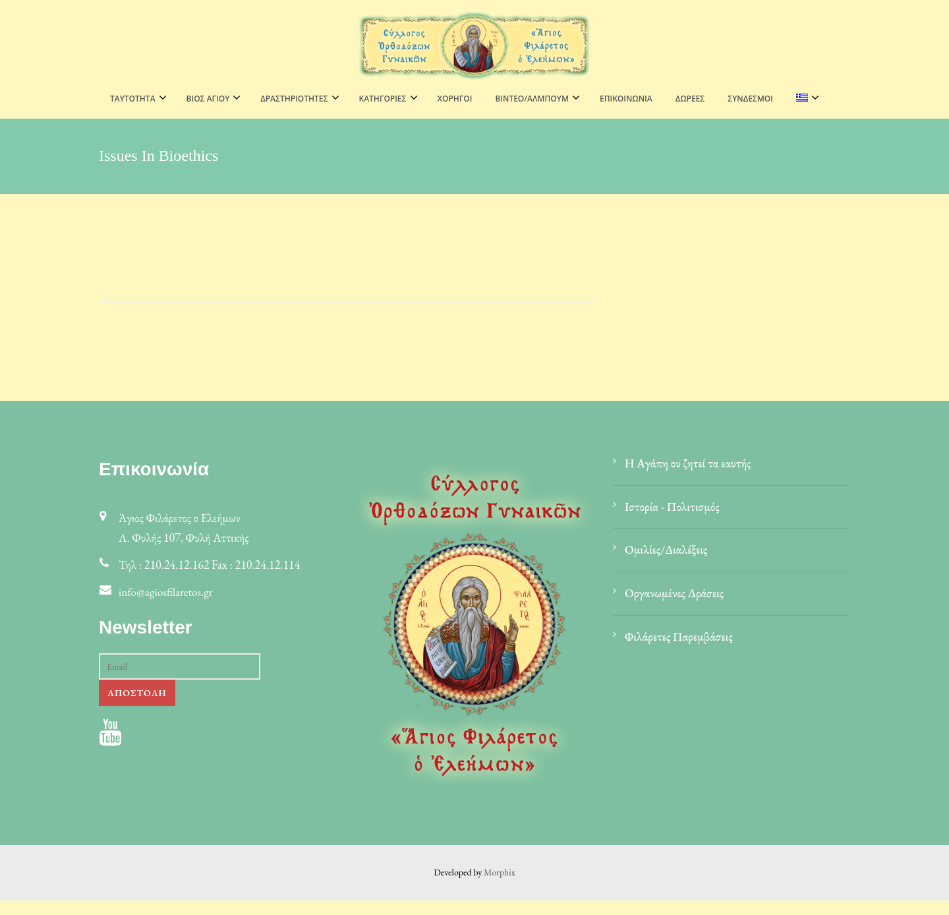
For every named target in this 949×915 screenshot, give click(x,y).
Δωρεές (690, 98)
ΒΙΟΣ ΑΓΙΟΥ (208, 98)
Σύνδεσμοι (750, 98)
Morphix (499, 887)
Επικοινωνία (626, 98)
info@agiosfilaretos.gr (167, 606)
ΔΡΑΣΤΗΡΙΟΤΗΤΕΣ (294, 98)
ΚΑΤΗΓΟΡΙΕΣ (383, 98)
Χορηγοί (455, 98)
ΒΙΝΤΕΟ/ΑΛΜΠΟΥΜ (532, 98)
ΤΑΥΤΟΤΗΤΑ (133, 98)
